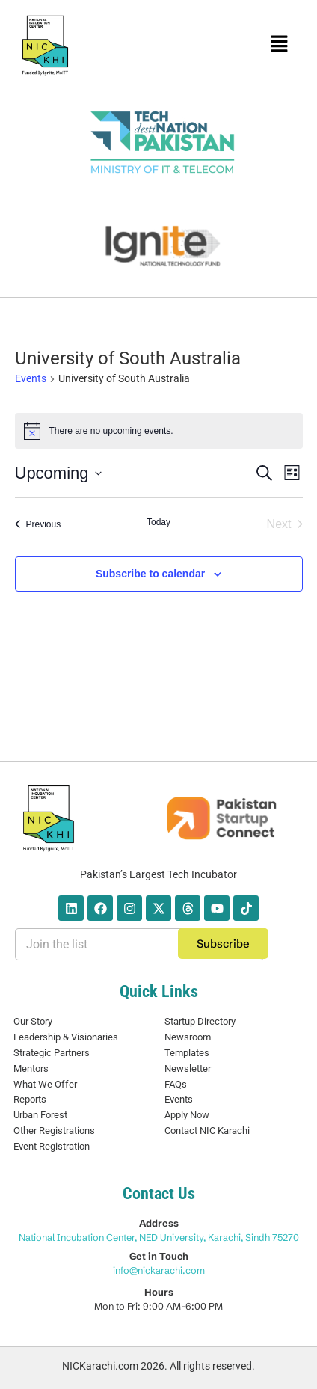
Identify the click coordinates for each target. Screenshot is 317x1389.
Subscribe (223, 943)
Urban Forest (40, 1114)
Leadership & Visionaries (65, 1037)
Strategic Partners (51, 1052)
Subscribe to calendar (150, 574)
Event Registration (51, 1146)
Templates (186, 1052)
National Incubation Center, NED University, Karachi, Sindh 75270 (159, 1237)
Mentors (31, 1068)
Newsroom (187, 1037)
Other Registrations (54, 1130)
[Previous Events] (38, 524)
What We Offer (45, 1084)
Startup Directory (200, 1021)
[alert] (159, 431)
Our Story (32, 1021)
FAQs (175, 1084)
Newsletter (187, 1068)
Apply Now (186, 1114)
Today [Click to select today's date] (158, 522)
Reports (29, 1099)
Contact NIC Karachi (207, 1130)
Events (30, 378)
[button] (279, 44)
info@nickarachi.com (159, 1270)
